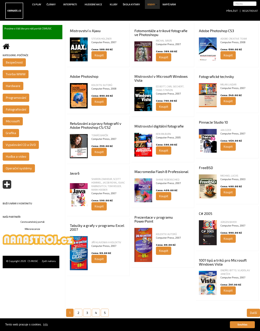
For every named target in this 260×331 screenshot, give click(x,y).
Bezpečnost (14, 62)
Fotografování (16, 109)
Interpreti (71, 4)
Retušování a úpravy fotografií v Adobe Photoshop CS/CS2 (95, 125)
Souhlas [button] (242, 324)
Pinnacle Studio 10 (213, 122)
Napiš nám (169, 4)
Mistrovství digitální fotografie (159, 126)
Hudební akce (94, 4)
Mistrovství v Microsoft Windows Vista (161, 78)
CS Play (36, 4)
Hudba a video (16, 156)
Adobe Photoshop (84, 76)
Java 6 (74, 173)
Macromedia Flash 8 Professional (161, 171)
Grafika (11, 133)
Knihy (152, 4)
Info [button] (45, 324)
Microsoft (13, 121)
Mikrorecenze (32, 228)
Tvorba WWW (15, 74)
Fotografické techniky (216, 76)
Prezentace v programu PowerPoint (153, 219)
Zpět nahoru (49, 261)
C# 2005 (205, 213)
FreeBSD (206, 168)
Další (253, 313)
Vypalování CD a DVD (21, 145)
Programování (16, 98)
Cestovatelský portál (32, 221)
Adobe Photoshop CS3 (216, 31)
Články (52, 4)
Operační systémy (19, 168)
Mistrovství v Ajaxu (85, 31)
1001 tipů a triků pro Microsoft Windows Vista (223, 262)
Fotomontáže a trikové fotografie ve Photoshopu (160, 33)
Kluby (113, 4)
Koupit (99, 55)
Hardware (13, 86)
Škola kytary (132, 4)
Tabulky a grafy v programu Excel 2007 (97, 227)
